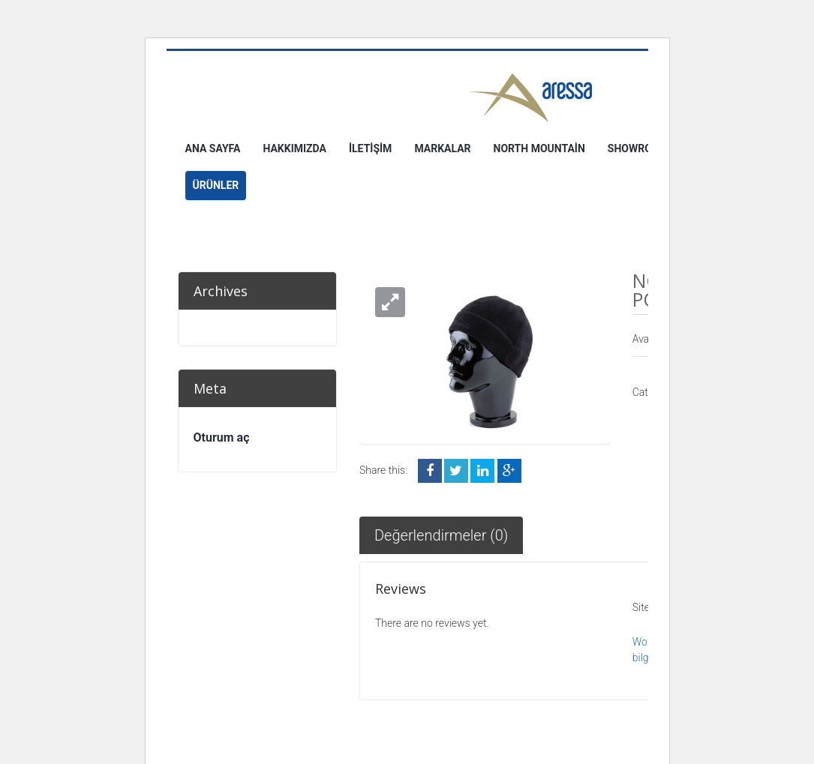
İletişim (370, 148)
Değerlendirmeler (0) (441, 535)
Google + (509, 471)
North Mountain (539, 148)
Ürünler (216, 185)
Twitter (456, 471)
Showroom (638, 148)
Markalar (442, 148)
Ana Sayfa (213, 148)
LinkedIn (482, 471)
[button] (390, 302)
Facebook (430, 471)
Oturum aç (222, 437)
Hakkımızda (294, 148)
